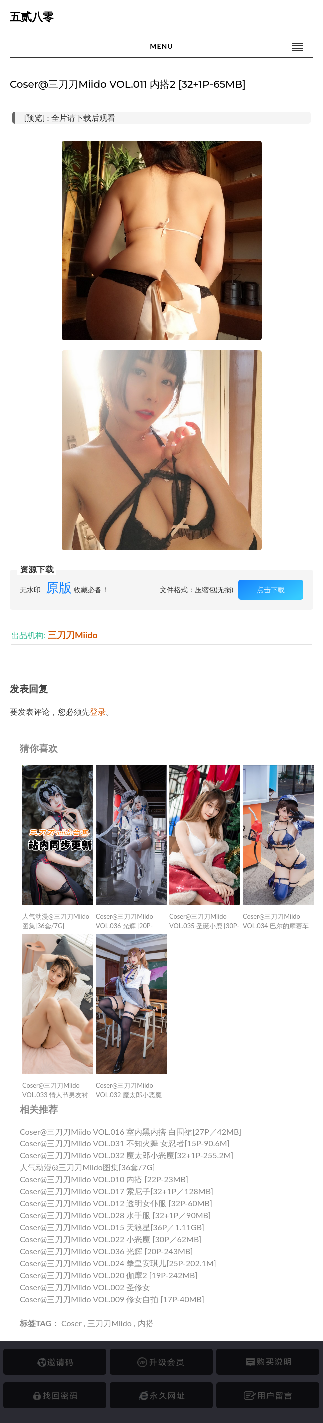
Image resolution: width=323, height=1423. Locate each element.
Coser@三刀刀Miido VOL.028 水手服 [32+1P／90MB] (115, 1215)
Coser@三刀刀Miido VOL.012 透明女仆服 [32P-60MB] (116, 1203)
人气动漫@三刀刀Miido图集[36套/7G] (87, 1167)
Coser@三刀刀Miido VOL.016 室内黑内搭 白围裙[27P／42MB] (130, 1131)
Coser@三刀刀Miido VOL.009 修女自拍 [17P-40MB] (112, 1299)
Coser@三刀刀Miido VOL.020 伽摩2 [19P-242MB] (108, 1275)
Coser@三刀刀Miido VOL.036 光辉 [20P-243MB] (106, 1251)
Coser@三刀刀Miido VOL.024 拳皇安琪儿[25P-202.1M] (118, 1263)
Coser (71, 1323)
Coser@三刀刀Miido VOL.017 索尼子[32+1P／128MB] (116, 1191)
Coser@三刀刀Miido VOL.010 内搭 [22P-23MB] (104, 1179)
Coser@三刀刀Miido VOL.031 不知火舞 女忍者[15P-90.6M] (125, 1143)
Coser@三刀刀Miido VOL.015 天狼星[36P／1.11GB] (112, 1227)
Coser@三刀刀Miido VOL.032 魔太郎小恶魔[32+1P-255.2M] (126, 1155)
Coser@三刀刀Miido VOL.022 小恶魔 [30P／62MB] (110, 1239)
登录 (98, 711)
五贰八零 (32, 17)
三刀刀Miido (73, 635)
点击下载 (271, 589)
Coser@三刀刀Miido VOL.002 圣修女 (85, 1287)
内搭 (146, 1323)
